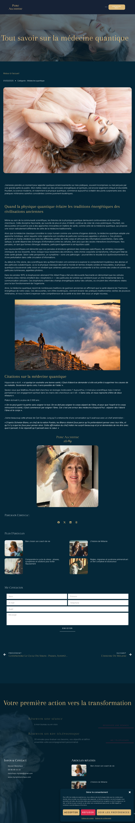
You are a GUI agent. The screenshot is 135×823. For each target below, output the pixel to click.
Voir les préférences (114, 812)
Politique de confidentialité (103, 818)
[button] (129, 792)
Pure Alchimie (15, 7)
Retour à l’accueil (11, 73)
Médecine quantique (35, 81)
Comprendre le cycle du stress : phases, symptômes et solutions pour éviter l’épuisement (42, 561)
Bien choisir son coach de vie (37, 541)
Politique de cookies (87, 818)
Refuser (88, 812)
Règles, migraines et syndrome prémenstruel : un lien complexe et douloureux (109, 560)
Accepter (71, 812)
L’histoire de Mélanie (98, 541)
